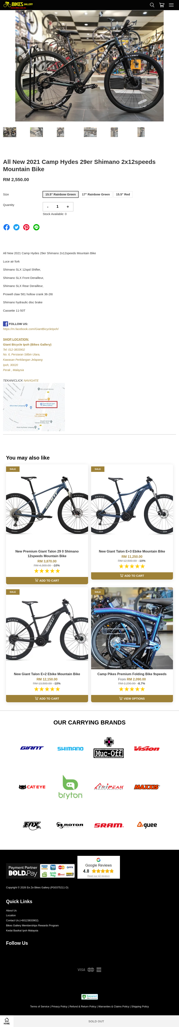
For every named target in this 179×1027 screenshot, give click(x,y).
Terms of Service (39, 1006)
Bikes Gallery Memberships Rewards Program (32, 925)
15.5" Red (123, 194)
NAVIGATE (31, 380)
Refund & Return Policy (83, 1006)
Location (11, 915)
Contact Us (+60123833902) (22, 920)
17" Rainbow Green (96, 194)
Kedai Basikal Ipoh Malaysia (22, 930)
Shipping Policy (140, 1006)
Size (6, 194)
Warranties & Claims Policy (113, 1006)
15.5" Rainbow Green (60, 194)
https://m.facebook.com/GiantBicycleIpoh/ (31, 329)
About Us (11, 910)
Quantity (8, 205)
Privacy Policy (59, 1006)
